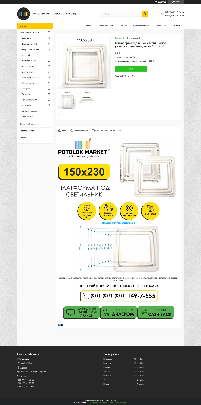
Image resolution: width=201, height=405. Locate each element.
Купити (131, 69)
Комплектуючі (28, 72)
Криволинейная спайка (29, 124)
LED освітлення (28, 83)
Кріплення (26, 94)
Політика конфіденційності (118, 402)
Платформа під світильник (118, 223)
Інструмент (26, 105)
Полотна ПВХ (27, 38)
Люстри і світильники (30, 77)
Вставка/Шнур (28, 66)
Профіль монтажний (30, 50)
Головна (88, 26)
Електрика (26, 89)
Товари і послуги (106, 26)
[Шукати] (145, 14)
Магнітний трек (28, 55)
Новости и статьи (27, 131)
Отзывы (23, 137)
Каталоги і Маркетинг (31, 111)
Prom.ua (113, 400)
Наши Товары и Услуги (29, 32)
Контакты (177, 26)
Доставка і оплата (141, 26)
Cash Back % (161, 26)
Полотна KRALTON (29, 44)
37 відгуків (162, 2)
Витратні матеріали (30, 100)
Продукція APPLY (29, 61)
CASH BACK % (27, 117)
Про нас (123, 26)
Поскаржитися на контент (97, 402)
